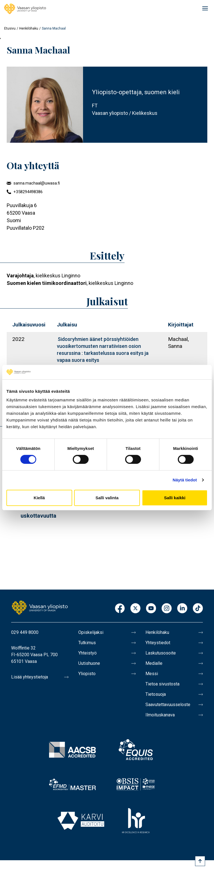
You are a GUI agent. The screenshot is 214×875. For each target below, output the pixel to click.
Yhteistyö (87, 653)
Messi (151, 673)
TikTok (198, 608)
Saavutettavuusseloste (167, 704)
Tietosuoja (155, 694)
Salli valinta (107, 497)
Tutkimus (87, 642)
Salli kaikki (175, 497)
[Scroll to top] (200, 861)
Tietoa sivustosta (162, 684)
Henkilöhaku (28, 28)
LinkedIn (182, 608)
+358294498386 (28, 191)
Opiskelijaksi (90, 632)
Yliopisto (87, 673)
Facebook (120, 608)
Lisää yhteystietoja (29, 677)
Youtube (151, 608)
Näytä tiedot (185, 480)
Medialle (153, 663)
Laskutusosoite (160, 653)
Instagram (167, 608)
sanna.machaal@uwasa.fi (36, 183)
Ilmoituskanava (160, 715)
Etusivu (10, 28)
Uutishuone (89, 663)
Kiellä (39, 497)
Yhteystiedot (157, 642)
